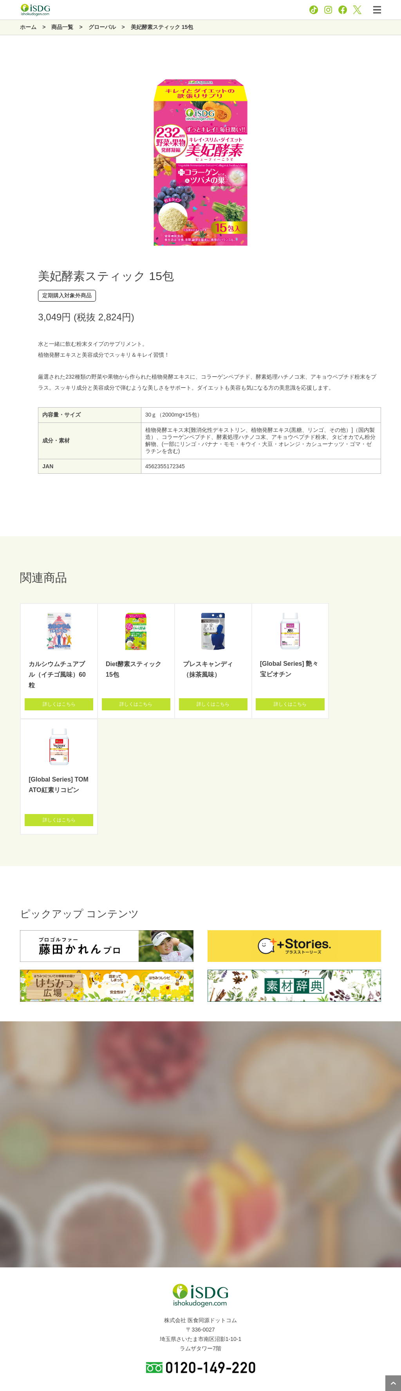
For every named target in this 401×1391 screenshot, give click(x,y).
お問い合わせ (228, 1363)
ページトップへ (393, 1383)
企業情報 (15, 1290)
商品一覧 (15, 1308)
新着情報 (15, 1326)
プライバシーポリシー (182, 1363)
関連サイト (17, 1343)
